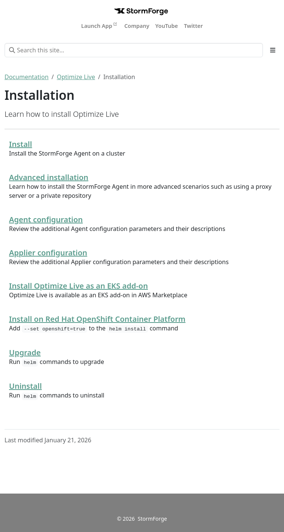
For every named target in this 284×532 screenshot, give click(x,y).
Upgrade (25, 352)
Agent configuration (46, 219)
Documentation (27, 77)
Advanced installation (48, 177)
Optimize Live (76, 77)
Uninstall (25, 386)
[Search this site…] (134, 50)
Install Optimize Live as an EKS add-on (78, 286)
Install (20, 144)
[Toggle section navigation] (272, 50)
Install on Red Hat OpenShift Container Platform (97, 319)
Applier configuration (48, 253)
